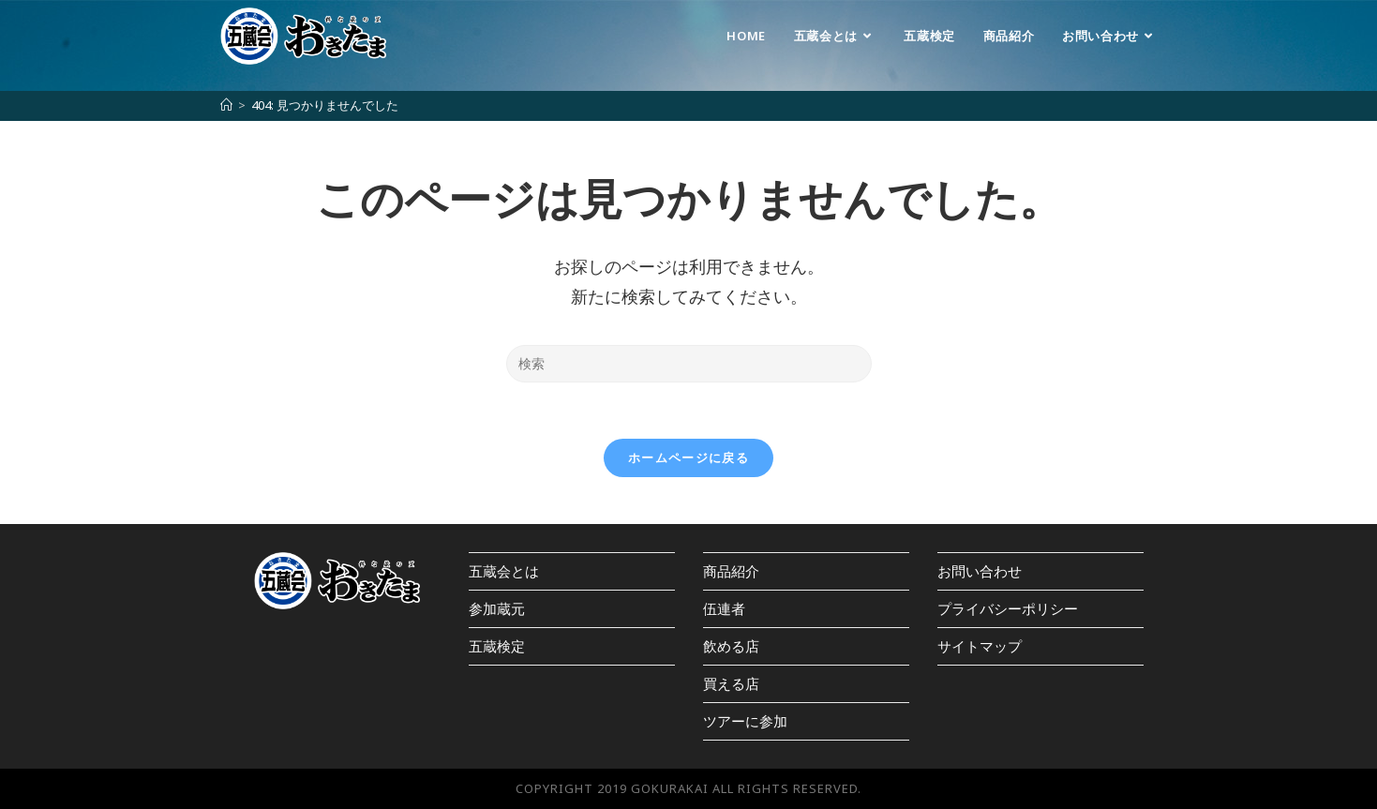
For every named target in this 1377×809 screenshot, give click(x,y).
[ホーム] (226, 105)
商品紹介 (731, 571)
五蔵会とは (504, 571)
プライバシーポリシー (1007, 608)
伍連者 (724, 608)
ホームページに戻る (688, 457)
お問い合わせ (979, 571)
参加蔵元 (497, 608)
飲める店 (731, 646)
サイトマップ (979, 646)
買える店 (731, 683)
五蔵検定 (497, 646)
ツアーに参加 (745, 721)
